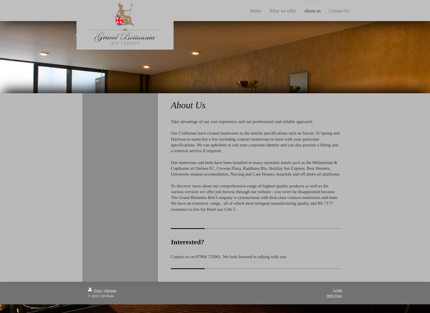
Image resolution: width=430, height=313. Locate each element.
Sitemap (110, 290)
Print (95, 290)
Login (337, 290)
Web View (334, 295)
